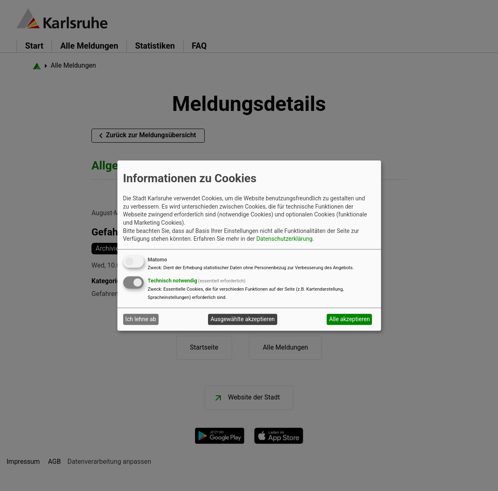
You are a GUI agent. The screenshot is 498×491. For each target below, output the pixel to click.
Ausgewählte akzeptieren (242, 319)
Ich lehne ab (140, 319)
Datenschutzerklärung (284, 239)
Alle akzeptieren (349, 319)
